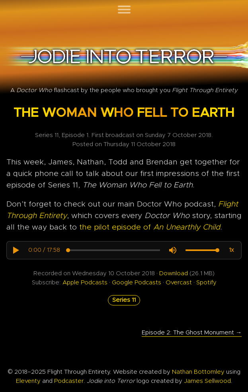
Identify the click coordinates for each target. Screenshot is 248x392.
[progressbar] (44, 250)
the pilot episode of (149, 227)
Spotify (206, 283)
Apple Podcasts (85, 283)
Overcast (179, 283)
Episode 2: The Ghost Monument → (192, 333)
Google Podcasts (137, 283)
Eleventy (28, 381)
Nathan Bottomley (198, 372)
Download (173, 273)
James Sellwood (207, 381)
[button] (15, 250)
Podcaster (69, 381)
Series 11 (124, 300)
